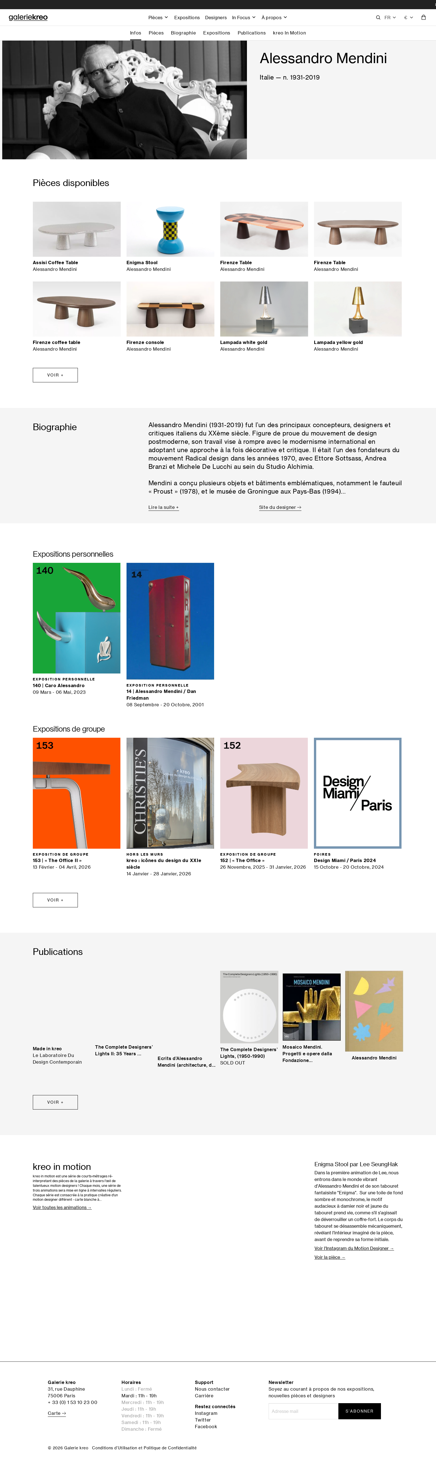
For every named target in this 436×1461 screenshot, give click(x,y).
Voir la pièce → (330, 1257)
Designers (216, 17)
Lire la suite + (163, 507)
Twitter (203, 1419)
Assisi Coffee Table (55, 262)
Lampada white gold (243, 342)
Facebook (206, 1426)
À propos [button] (275, 17)
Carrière (204, 1395)
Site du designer (280, 507)
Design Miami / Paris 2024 (345, 860)
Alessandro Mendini (374, 1057)
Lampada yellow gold (338, 342)
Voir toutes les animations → (62, 1207)
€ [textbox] (405, 17)
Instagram (206, 1413)
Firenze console (146, 342)
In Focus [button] (244, 17)
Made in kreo (47, 1048)
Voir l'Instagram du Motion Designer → (354, 1248)
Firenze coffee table (57, 342)
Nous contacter (212, 1388)
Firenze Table (236, 262)
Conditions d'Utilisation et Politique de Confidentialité (144, 1447)
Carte (57, 1413)
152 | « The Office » (242, 860)
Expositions (187, 17)
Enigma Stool (142, 262)
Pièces (158, 17)
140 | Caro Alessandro (59, 685)
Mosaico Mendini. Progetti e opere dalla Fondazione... (307, 1053)
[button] (390, 17)
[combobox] (409, 17)
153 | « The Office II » (57, 860)
